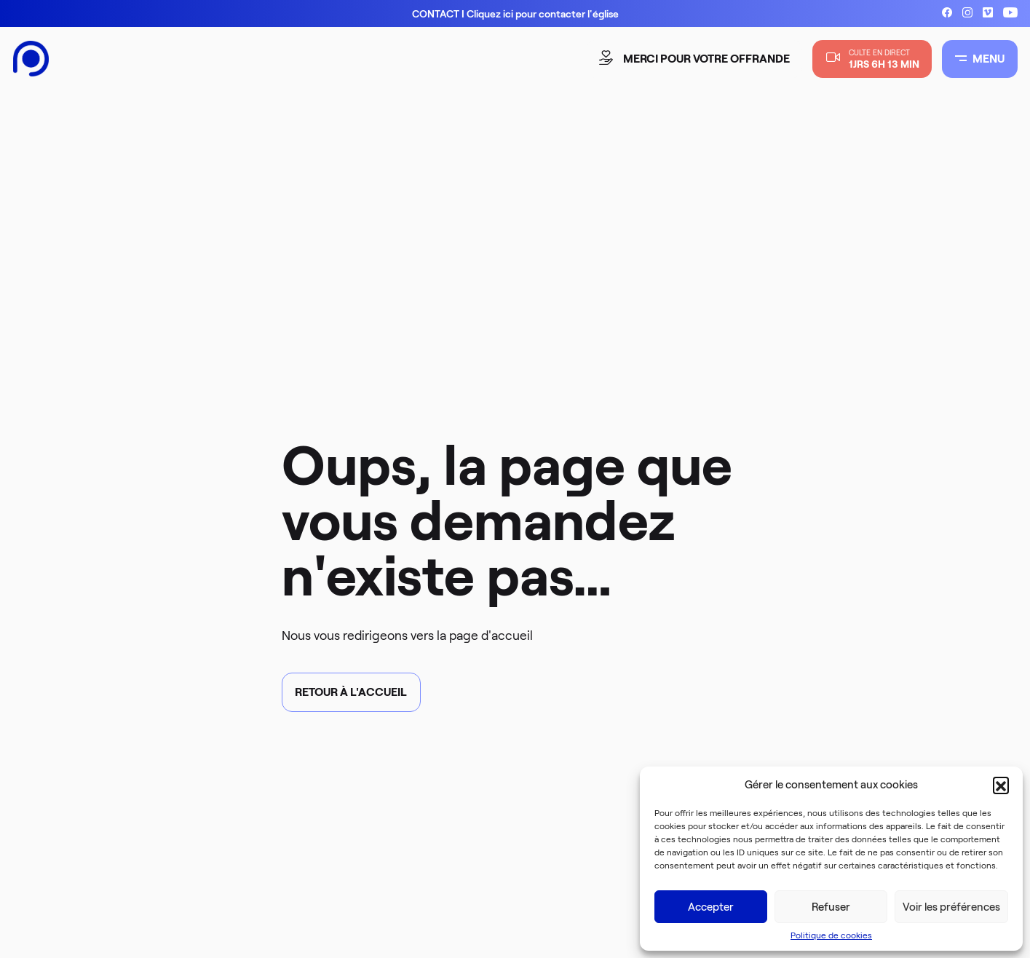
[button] (1001, 784)
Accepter (711, 907)
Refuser (831, 907)
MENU (980, 58)
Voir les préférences (951, 907)
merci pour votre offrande (696, 59)
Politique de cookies (831, 935)
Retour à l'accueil (351, 692)
